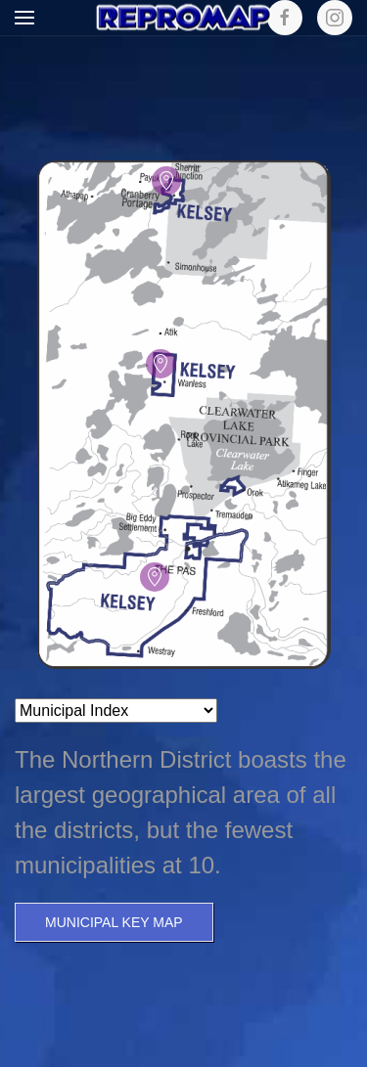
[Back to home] (184, 18)
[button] (24, 17)
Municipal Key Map (114, 922)
